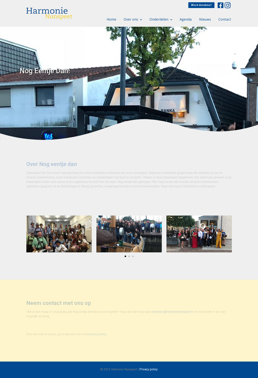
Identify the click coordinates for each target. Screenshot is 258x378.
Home (111, 19)
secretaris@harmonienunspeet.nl (172, 312)
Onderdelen (160, 19)
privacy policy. (98, 334)
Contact (224, 19)
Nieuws (205, 19)
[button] (201, 5)
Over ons (133, 19)
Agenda (186, 19)
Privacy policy (148, 369)
